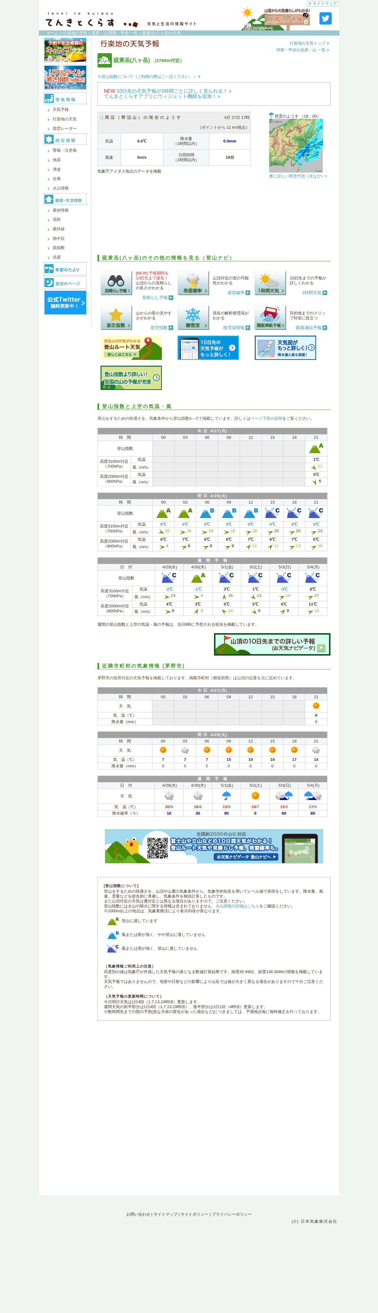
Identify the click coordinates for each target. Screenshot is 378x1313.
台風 (57, 178)
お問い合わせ (138, 1214)
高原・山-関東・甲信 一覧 (115, 33)
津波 (57, 169)
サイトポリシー (194, 1214)
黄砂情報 (61, 210)
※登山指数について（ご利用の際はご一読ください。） (148, 76)
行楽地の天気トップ (309, 43)
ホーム (53, 33)
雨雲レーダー (65, 128)
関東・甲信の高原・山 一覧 (303, 50)
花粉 (57, 219)
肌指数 (59, 247)
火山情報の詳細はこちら (237, 906)
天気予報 (61, 109)
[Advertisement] (214, 218)
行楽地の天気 (75, 33)
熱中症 (59, 238)
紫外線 (59, 229)
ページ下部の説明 (266, 418)
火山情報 (61, 188)
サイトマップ (323, 3)
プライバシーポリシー (232, 1214)
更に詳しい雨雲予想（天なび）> (298, 176)
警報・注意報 (65, 150)
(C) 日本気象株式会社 (315, 1221)
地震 (57, 160)
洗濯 (57, 257)
